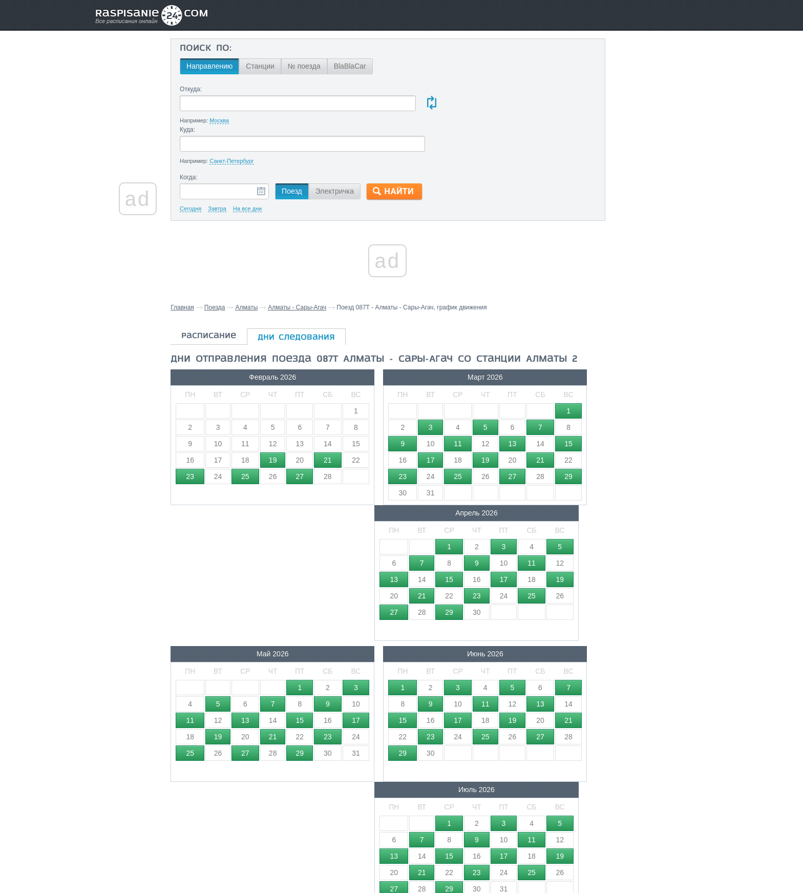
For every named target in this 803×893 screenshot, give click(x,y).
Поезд (312, 151)
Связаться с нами (402, 862)
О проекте (451, 862)
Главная (203, 267)
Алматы (267, 267)
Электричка (354, 151)
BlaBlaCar (370, 66)
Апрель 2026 (514, 347)
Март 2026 (384, 347)
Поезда (235, 267)
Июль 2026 (514, 488)
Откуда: (211, 89)
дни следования (317, 298)
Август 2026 (252, 629)
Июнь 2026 (384, 488)
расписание (229, 296)
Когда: (209, 137)
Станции (280, 66)
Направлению (229, 66)
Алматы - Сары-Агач (318, 267)
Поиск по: (225, 48)
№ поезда (324, 66)
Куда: (403, 89)
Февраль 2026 (253, 347)
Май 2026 (253, 488)
